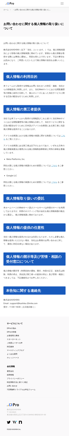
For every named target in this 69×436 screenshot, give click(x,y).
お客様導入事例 (13, 335)
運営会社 (10, 371)
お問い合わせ (12, 386)
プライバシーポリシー (15, 378)
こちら (54, 165)
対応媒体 (10, 346)
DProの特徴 (11, 332)
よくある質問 (12, 354)
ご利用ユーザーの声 (14, 343)
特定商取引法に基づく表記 (17, 382)
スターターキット (14, 339)
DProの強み (11, 328)
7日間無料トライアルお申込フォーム (21, 389)
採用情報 (10, 375)
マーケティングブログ (15, 350)
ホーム (6, 10)
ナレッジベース (13, 357)
